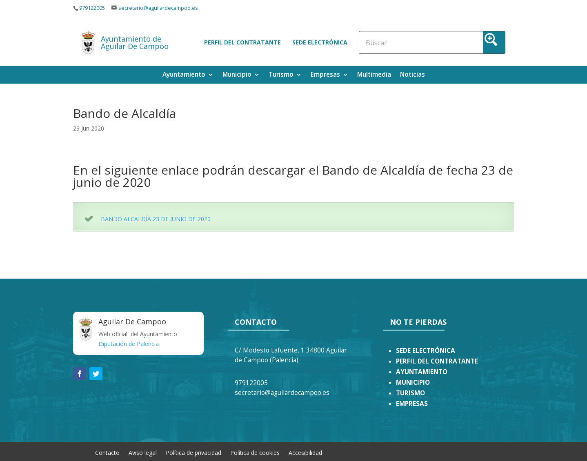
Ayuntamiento (183, 75)
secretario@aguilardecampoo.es (158, 7)
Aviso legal (143, 452)
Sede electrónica (319, 42)
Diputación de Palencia (128, 344)
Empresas (325, 75)
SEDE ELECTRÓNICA (425, 350)
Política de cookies (255, 452)
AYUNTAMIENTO (421, 372)
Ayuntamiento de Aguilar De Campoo (135, 42)
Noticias (412, 75)
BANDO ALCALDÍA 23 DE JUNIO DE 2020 (156, 219)
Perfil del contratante (242, 42)
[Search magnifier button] (494, 42)
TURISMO (410, 393)
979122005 (92, 7)
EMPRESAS (412, 403)
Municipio (236, 75)
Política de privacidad (193, 452)
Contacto (107, 452)
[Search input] (401, 42)
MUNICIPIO (413, 382)
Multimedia (374, 75)
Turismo (281, 75)
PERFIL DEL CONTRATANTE (437, 361)
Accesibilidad (305, 452)
